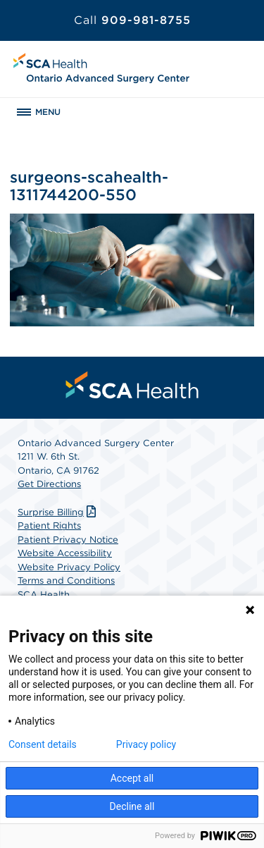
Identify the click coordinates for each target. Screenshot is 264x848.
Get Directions (49, 484)
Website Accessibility (65, 553)
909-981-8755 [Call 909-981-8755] (132, 20)
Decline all (132, 806)
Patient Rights (49, 525)
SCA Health (44, 594)
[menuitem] (132, 385)
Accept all (132, 778)
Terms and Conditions (66, 580)
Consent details (42, 744)
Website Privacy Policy (69, 567)
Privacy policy (146, 744)
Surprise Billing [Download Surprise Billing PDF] (58, 512)
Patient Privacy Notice (68, 539)
